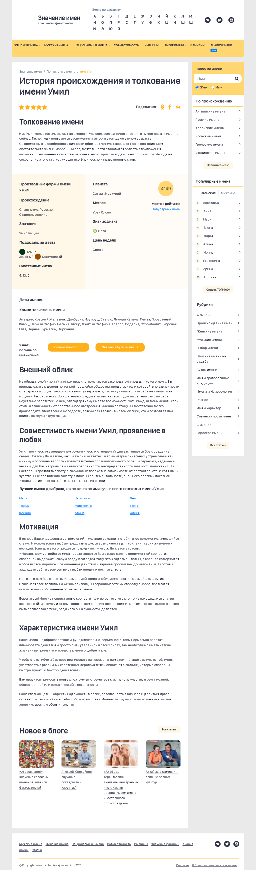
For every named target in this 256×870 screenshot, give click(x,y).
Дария (24, 506)
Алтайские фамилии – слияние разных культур (162, 777)
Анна (203, 211)
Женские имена (26, 45)
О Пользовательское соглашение (214, 865)
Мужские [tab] (228, 193)
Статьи (37, 850)
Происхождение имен (214, 323)
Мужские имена (56, 45)
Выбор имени (174, 45)
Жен (203, 87)
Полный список (218, 165)
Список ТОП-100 (218, 289)
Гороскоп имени (209, 433)
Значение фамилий (165, 844)
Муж (219, 87)
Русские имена (207, 120)
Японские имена (209, 136)
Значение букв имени (120, 347)
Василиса (82, 498)
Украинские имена (210, 153)
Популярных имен (166, 209)
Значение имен (30, 71)
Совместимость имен (214, 416)
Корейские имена (210, 128)
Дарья (205, 236)
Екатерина (208, 261)
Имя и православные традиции (213, 380)
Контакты (182, 865)
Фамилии (197, 45)
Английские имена (210, 111)
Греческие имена (209, 144)
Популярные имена (61, 71)
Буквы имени (207, 370)
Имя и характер (209, 408)
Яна (133, 498)
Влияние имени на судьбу (211, 358)
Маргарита (83, 506)
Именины (151, 45)
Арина (204, 269)
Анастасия (208, 203)
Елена (135, 506)
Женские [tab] (208, 193)
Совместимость (126, 45)
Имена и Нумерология (214, 391)
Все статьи (169, 729)
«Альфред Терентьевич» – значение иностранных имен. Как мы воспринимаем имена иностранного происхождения (121, 787)
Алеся (135, 513)
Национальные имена (91, 45)
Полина (206, 277)
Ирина (205, 252)
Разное (202, 400)
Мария (24, 498)
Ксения (25, 513)
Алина (79, 513)
